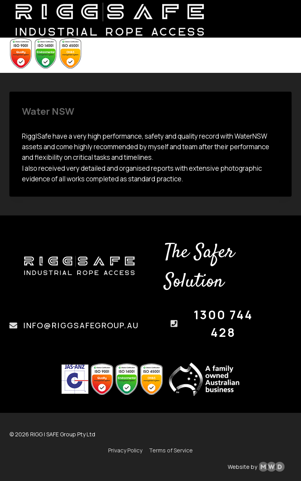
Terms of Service (171, 450)
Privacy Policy (125, 450)
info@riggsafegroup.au (81, 325)
